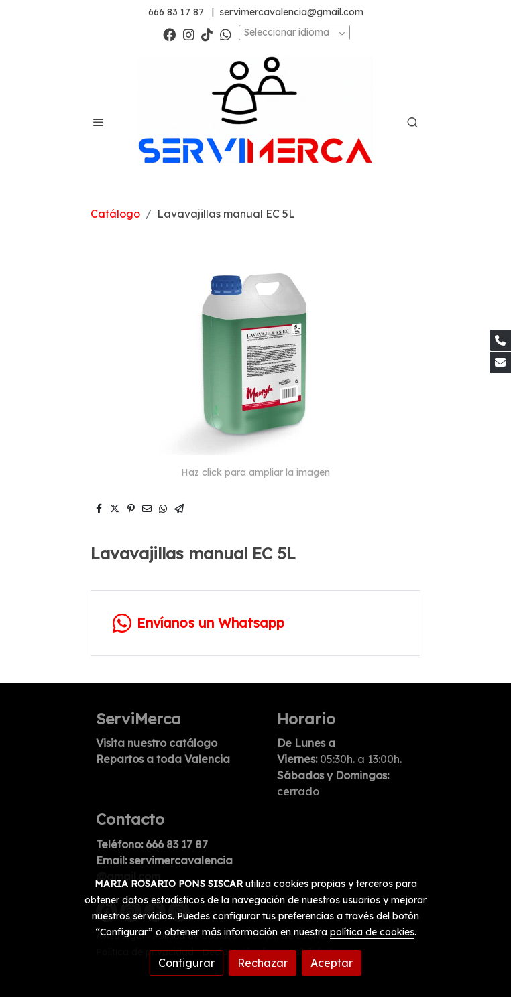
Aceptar (331, 963)
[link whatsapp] (225, 33)
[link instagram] (188, 33)
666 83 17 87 (176, 12)
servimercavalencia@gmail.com (291, 12)
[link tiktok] (207, 33)
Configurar (186, 963)
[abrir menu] (98, 122)
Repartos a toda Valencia (163, 759)
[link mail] (500, 362)
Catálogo (115, 213)
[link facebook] (169, 33)
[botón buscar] (412, 122)
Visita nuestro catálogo (156, 743)
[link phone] (500, 340)
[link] (255, 122)
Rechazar (262, 963)
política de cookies (372, 932)
